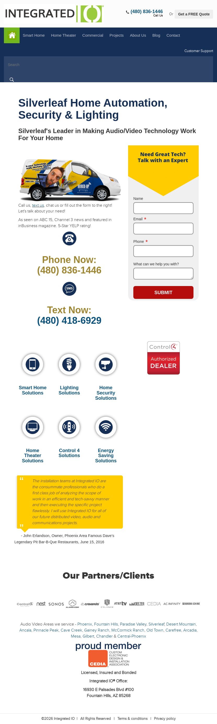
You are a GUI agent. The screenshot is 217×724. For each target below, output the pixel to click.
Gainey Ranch (96, 630)
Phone (140, 241)
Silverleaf (156, 624)
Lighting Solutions (69, 390)
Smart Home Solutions (33, 390)
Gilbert (88, 636)
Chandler (104, 636)
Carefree (173, 630)
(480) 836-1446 (147, 11)
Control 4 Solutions (69, 453)
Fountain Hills (106, 624)
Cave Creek (71, 630)
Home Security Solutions (106, 393)
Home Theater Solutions (32, 456)
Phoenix (84, 624)
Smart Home (34, 35)
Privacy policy (165, 718)
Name (138, 198)
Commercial (92, 35)
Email (139, 219)
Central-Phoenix (131, 636)
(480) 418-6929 (69, 320)
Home (12, 35)
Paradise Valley (133, 624)
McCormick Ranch (127, 630)
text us (38, 205)
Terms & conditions (132, 718)
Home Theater (63, 35)
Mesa (76, 636)
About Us (138, 35)
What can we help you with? (156, 264)
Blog (156, 35)
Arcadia (190, 630)
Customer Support (198, 51)
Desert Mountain (181, 624)
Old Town (154, 630)
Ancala (25, 630)
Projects (117, 35)
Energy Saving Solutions (106, 456)
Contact (173, 35)
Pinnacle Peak (46, 630)
